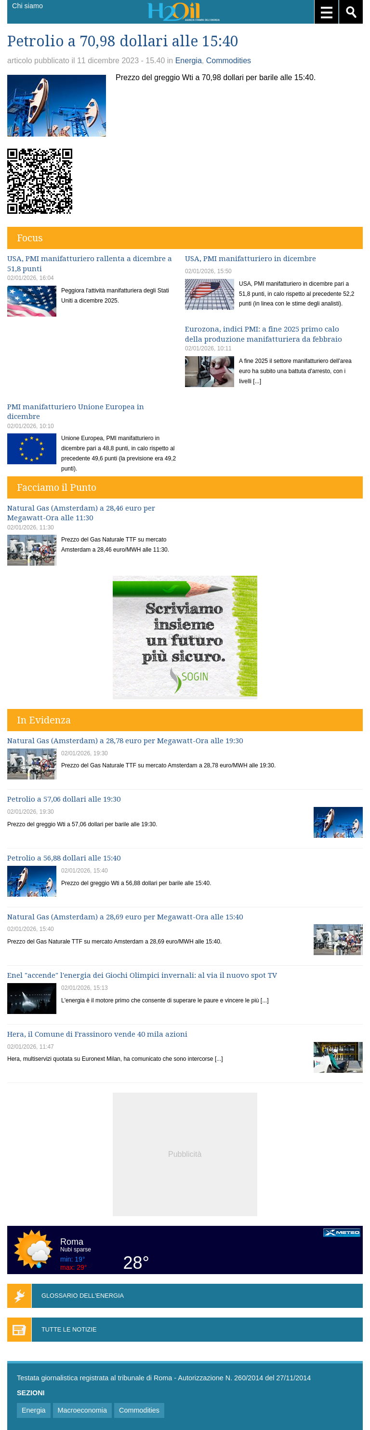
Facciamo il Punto (56, 487)
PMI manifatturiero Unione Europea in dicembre (75, 412)
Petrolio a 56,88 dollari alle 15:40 (63, 858)
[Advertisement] (185, 1153)
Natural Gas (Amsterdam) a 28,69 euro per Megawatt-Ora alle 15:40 (125, 917)
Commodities (228, 60)
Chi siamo (27, 6)
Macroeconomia (82, 1410)
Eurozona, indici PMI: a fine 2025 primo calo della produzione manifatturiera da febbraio (263, 334)
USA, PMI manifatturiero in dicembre (250, 258)
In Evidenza (44, 720)
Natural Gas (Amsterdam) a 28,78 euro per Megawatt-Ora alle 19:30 (125, 740)
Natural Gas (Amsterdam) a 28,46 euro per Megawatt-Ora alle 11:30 (81, 513)
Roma (71, 1242)
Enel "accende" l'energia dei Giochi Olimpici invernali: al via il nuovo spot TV (142, 975)
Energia (188, 60)
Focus (30, 238)
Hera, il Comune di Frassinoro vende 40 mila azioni (97, 1034)
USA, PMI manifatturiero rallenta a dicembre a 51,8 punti (89, 263)
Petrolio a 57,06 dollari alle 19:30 (63, 799)
